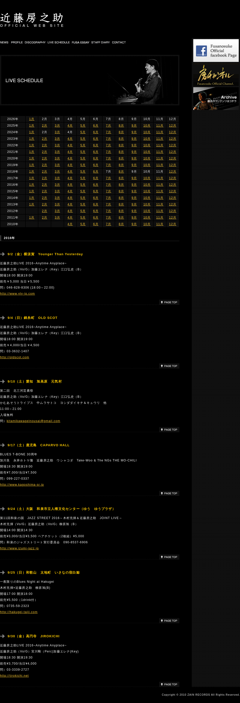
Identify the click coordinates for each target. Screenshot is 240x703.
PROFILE (17, 42)
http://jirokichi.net (14, 675)
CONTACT (119, 42)
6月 (96, 125)
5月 (83, 125)
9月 (134, 125)
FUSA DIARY (81, 42)
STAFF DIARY (101, 42)
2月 (44, 125)
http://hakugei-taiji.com (19, 612)
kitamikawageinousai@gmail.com (33, 421)
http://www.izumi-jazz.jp (19, 548)
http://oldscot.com (14, 357)
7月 (108, 125)
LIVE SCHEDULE (59, 42)
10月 (147, 125)
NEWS (5, 42)
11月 (159, 125)
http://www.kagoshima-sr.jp (22, 484)
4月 (70, 125)
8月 (121, 125)
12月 (172, 125)
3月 (57, 125)
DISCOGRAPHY (35, 42)
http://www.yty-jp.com (17, 293)
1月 (31, 119)
